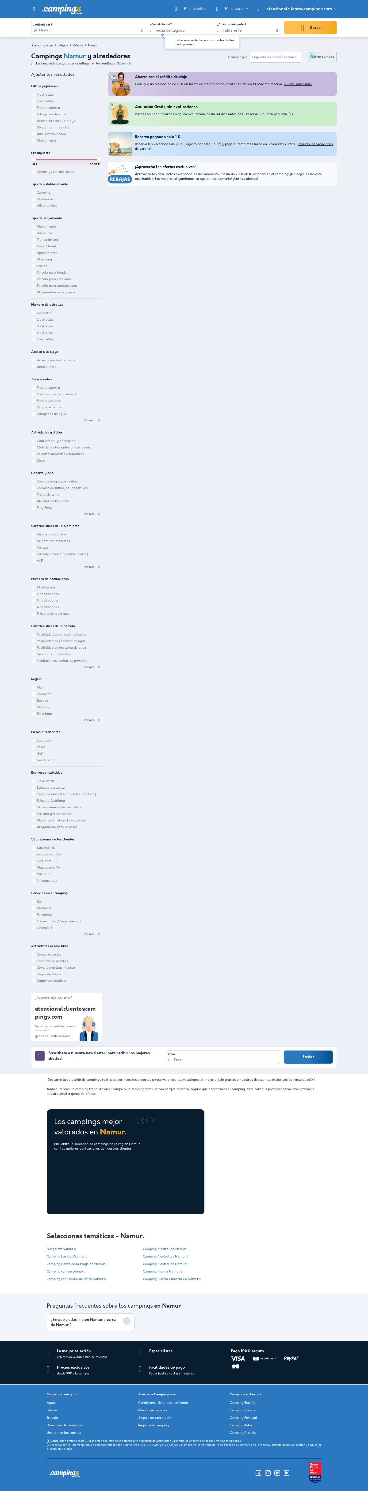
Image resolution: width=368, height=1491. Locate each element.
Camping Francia (242, 1410)
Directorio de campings (64, 1425)
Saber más (124, 63)
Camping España (242, 1403)
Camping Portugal (243, 1418)
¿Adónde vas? (42, 24)
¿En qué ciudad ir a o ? (83, 1322)
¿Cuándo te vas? (161, 24)
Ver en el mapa (323, 56)
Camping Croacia (243, 1433)
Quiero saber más (298, 84)
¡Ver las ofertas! (245, 179)
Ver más (89, 420)
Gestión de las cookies (64, 1433)
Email (172, 1054)
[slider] (34, 160)
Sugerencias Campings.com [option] (273, 57)
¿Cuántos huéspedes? (231, 24)
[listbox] (248, 31)
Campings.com (42, 45)
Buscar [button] (316, 27)
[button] (34, 9)
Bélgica (63, 45)
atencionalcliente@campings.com (299, 9)
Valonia (78, 45)
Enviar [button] (308, 1057)
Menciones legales (152, 1410)
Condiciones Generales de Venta (163, 1403)
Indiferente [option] (232, 30)
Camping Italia (241, 1425)
